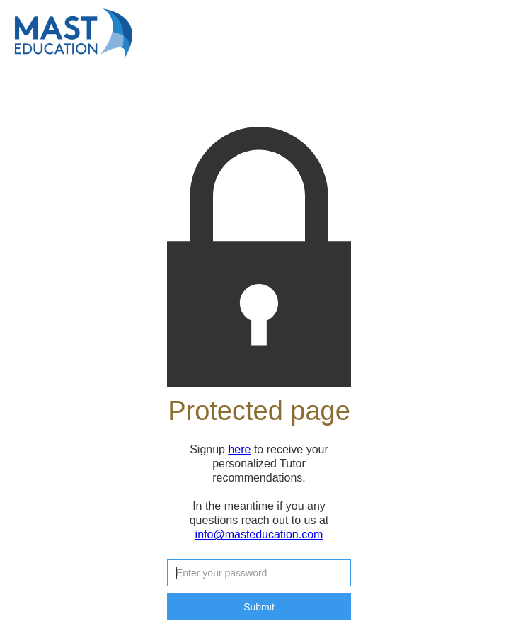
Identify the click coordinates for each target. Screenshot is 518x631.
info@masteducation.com (259, 534)
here (239, 449)
